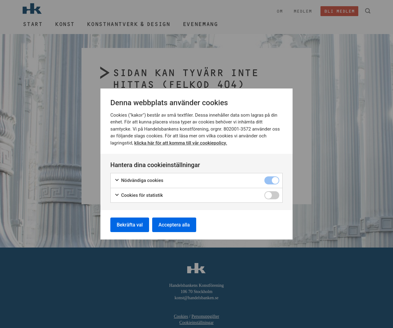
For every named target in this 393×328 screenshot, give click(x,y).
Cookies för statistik (138, 195)
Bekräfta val (130, 224)
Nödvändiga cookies (138, 180)
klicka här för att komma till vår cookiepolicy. (180, 142)
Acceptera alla (175, 224)
